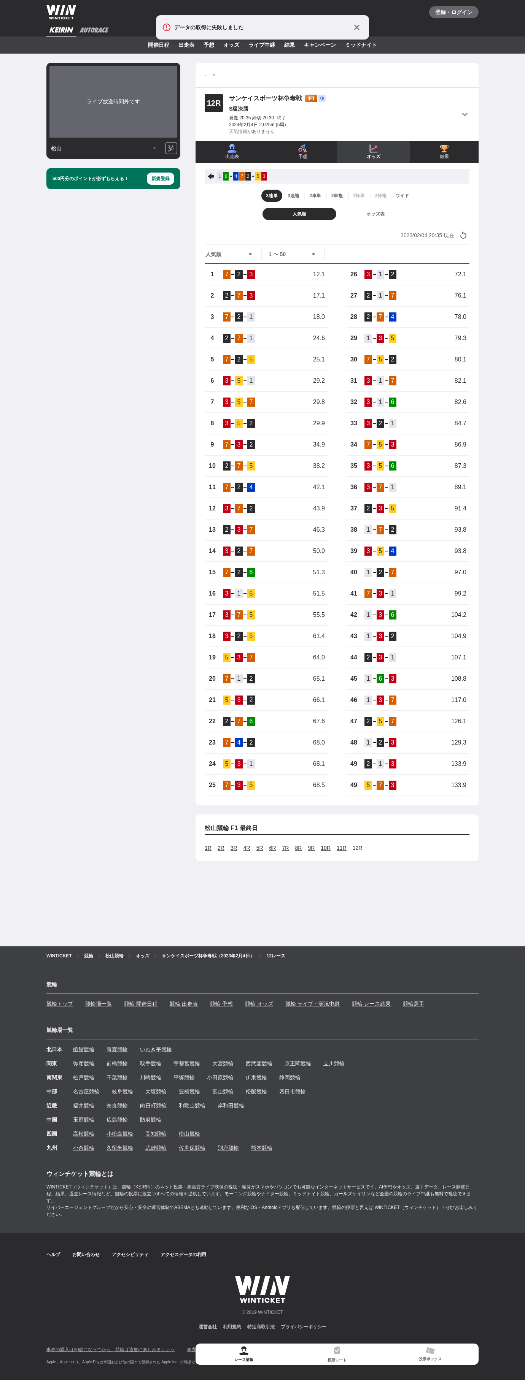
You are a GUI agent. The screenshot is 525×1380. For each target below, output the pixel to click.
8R (298, 848)
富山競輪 (223, 1091)
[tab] (336, 1354)
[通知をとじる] (357, 27)
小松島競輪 (120, 1134)
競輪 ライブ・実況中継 (312, 1004)
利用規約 (232, 1326)
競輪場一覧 (98, 1004)
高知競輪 (156, 1134)
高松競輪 (83, 1134)
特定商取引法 (261, 1326)
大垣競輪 (156, 1091)
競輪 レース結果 (371, 1004)
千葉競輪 (117, 1077)
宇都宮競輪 (186, 1063)
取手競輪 (150, 1063)
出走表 (186, 45)
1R (208, 848)
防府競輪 (150, 1120)
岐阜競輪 (122, 1091)
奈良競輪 (117, 1106)
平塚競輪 (184, 1077)
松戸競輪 (83, 1077)
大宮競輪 (223, 1063)
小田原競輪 (220, 1077)
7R (285, 848)
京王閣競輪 (298, 1063)
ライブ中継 (261, 45)
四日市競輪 (292, 1091)
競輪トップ (59, 1004)
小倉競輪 (83, 1148)
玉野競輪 (83, 1120)
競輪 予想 (221, 1004)
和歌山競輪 (192, 1106)
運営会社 (208, 1326)
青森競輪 (117, 1049)
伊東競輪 (256, 1077)
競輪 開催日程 (141, 1004)
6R (272, 848)
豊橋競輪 (189, 1091)
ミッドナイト (361, 45)
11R (342, 848)
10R (326, 848)
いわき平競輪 (156, 1049)
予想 (209, 45)
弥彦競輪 (83, 1063)
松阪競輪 (256, 1091)
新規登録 (160, 178)
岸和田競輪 (231, 1106)
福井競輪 (83, 1106)
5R (259, 848)
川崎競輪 (150, 1077)
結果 (289, 45)
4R (246, 848)
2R (221, 848)
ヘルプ (53, 1254)
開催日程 (158, 45)
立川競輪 (334, 1063)
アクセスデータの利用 (183, 1254)
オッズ (231, 45)
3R (234, 848)
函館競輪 (83, 1049)
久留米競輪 (120, 1148)
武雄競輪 (156, 1148)
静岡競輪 (290, 1077)
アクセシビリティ (130, 1254)
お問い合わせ (86, 1254)
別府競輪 (228, 1148)
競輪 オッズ (259, 1004)
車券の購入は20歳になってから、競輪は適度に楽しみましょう (110, 1349)
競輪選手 (413, 1004)
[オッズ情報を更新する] (463, 235)
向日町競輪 (153, 1106)
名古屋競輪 (86, 1091)
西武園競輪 (259, 1063)
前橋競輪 (117, 1063)
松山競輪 (189, 1134)
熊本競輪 (261, 1148)
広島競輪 (117, 1120)
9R (311, 848)
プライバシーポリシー (303, 1326)
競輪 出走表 (184, 1004)
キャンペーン (320, 45)
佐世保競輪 (192, 1148)
